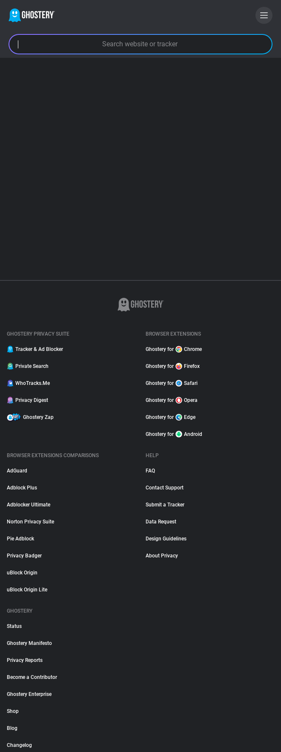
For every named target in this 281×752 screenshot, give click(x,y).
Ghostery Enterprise (29, 694)
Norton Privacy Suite (30, 522)
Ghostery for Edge (170, 417)
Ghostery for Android (174, 434)
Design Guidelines (166, 539)
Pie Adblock (20, 539)
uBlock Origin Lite (27, 590)
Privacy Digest (27, 400)
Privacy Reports (25, 660)
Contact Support (165, 488)
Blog (12, 728)
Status (14, 626)
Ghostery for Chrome (174, 349)
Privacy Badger (24, 556)
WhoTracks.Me (28, 383)
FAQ (150, 471)
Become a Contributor (32, 677)
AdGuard (17, 471)
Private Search (28, 366)
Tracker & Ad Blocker (35, 349)
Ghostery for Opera (172, 400)
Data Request (161, 522)
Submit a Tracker (165, 505)
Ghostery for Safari (172, 383)
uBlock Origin (22, 573)
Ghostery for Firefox (173, 366)
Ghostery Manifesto (29, 643)
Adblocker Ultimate (28, 505)
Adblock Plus (22, 488)
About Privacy (162, 556)
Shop (13, 711)
